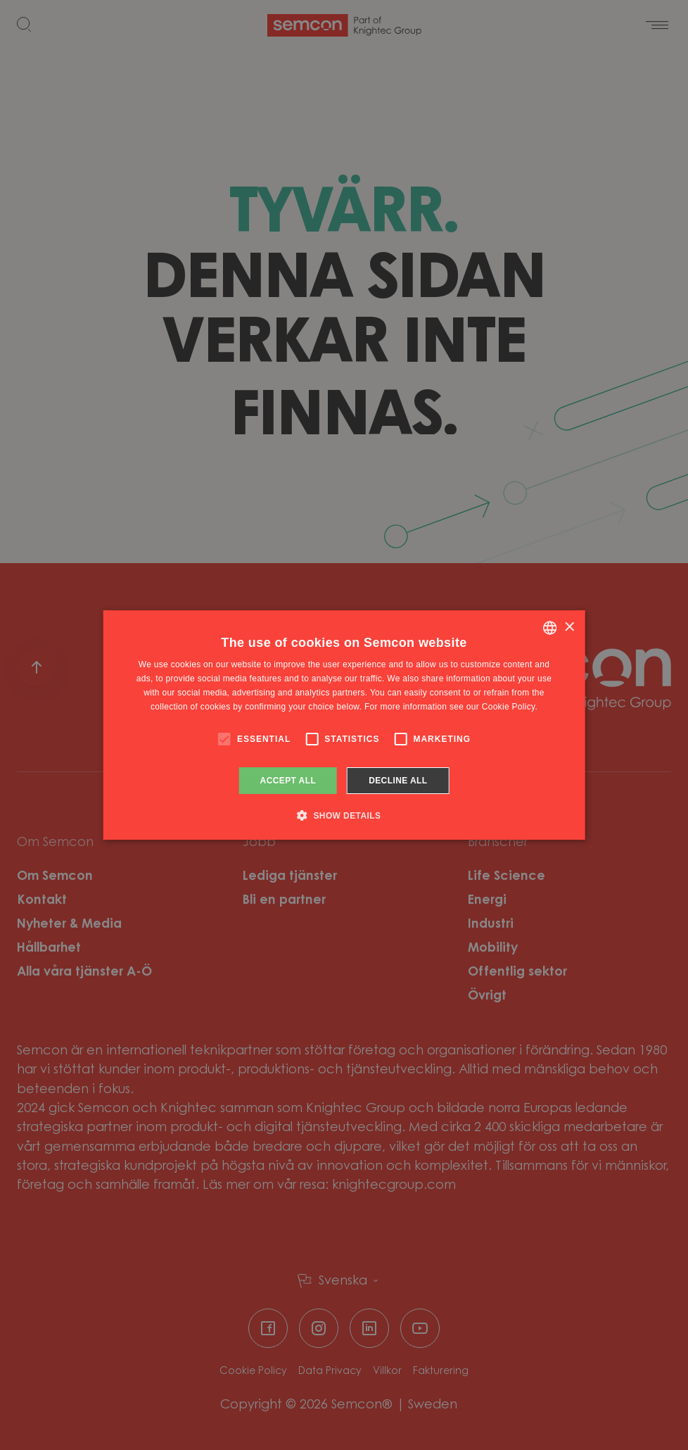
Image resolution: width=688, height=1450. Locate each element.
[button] (344, 815)
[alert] (344, 725)
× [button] (568, 627)
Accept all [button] (288, 781)
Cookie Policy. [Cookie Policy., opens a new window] (509, 707)
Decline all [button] (398, 781)
